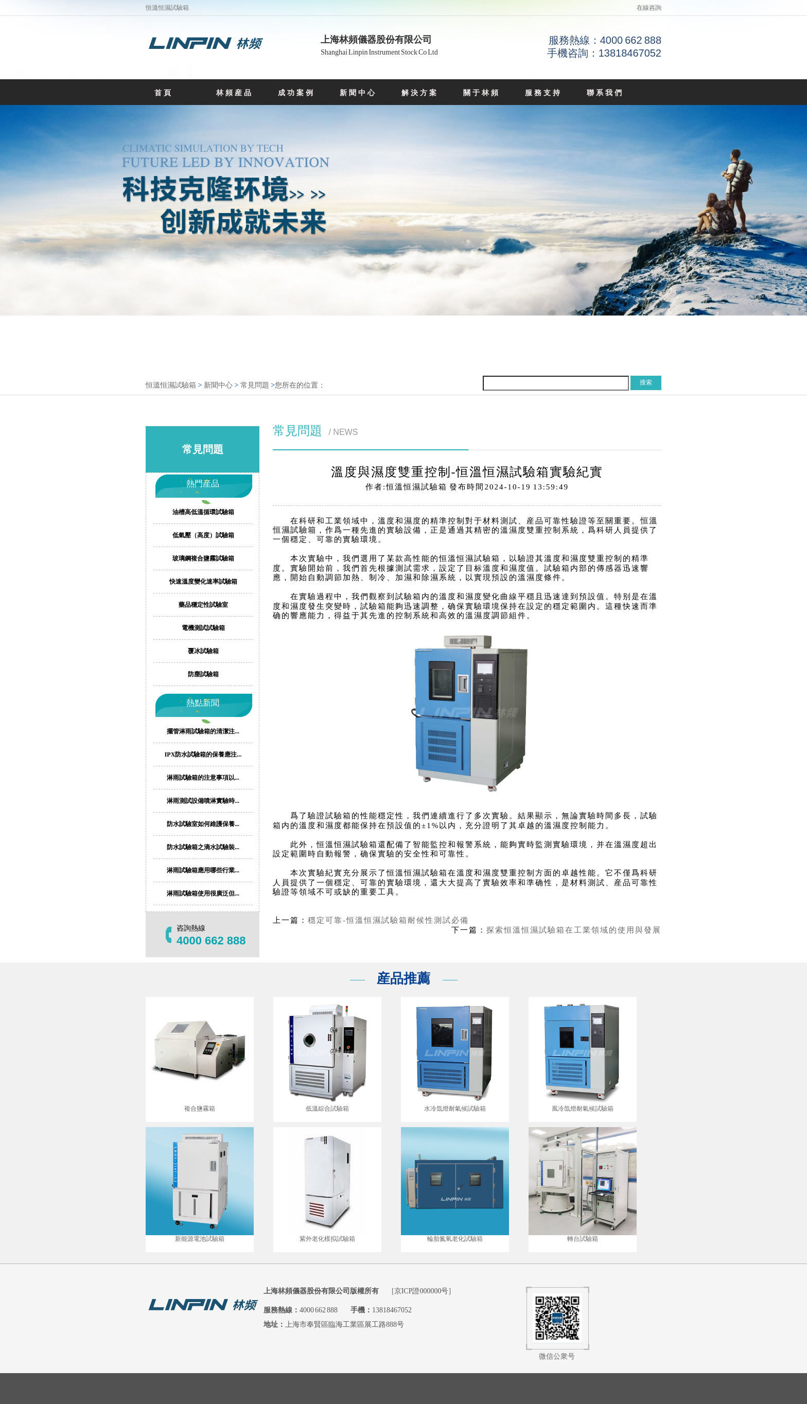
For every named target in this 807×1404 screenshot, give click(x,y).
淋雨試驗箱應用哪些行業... (203, 870)
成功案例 (296, 93)
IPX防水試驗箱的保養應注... (203, 754)
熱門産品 (202, 483)
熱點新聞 (202, 702)
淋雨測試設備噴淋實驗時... (203, 800)
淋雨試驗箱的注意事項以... (203, 777)
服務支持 (543, 93)
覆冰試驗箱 (203, 651)
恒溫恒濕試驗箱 (171, 385)
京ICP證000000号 (421, 1291)
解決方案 (419, 93)
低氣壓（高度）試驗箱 (203, 535)
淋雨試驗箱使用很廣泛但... (203, 893)
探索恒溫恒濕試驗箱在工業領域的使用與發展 (573, 930)
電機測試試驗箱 (203, 627)
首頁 (163, 93)
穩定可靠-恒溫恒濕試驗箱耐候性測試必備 (388, 920)
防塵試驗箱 (203, 674)
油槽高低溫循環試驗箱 (203, 512)
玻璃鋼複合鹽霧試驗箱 (203, 558)
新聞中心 (358, 93)
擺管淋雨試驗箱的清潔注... (203, 731)
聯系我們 (605, 93)
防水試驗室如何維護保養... (203, 824)
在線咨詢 (649, 7)
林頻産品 (234, 93)
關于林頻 (481, 93)
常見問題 (254, 385)
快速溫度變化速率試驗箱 (203, 581)
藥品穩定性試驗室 (203, 604)
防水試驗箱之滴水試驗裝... (203, 847)
